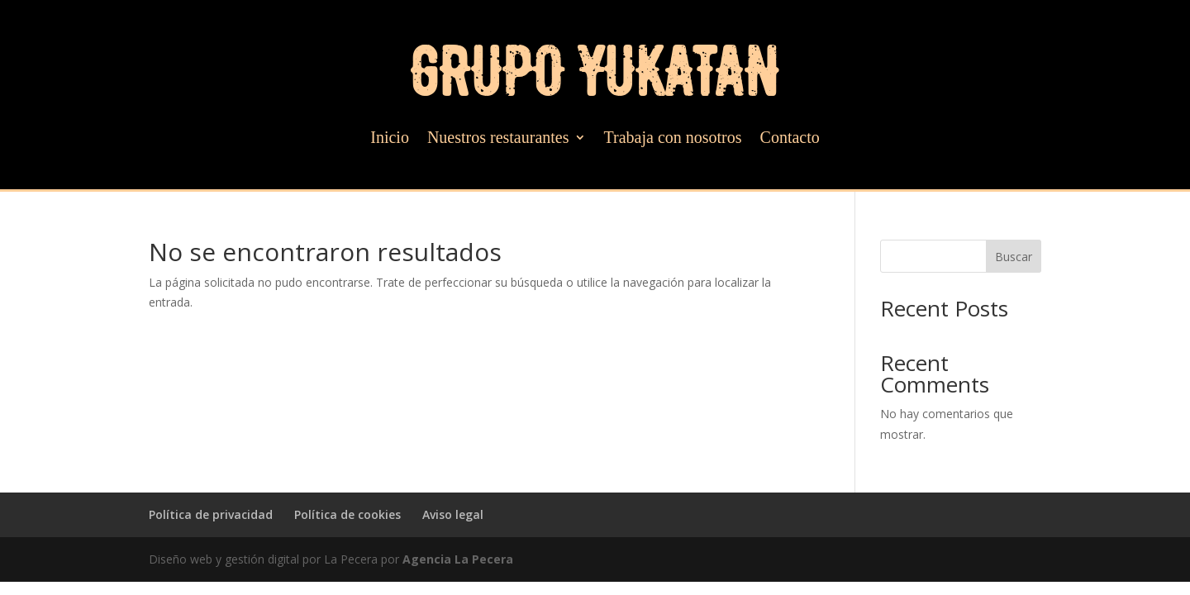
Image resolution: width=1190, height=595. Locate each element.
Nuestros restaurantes (498, 138)
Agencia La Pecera (457, 559)
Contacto (790, 138)
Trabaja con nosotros (673, 138)
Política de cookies (347, 514)
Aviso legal (452, 514)
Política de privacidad (211, 514)
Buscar (1013, 256)
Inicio (389, 138)
